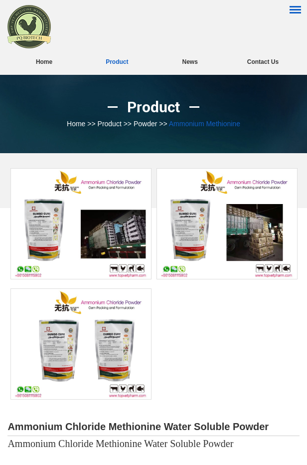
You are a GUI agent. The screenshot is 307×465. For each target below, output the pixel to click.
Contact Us (263, 61)
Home (44, 61)
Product (117, 61)
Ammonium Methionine (204, 124)
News (189, 61)
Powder (145, 124)
